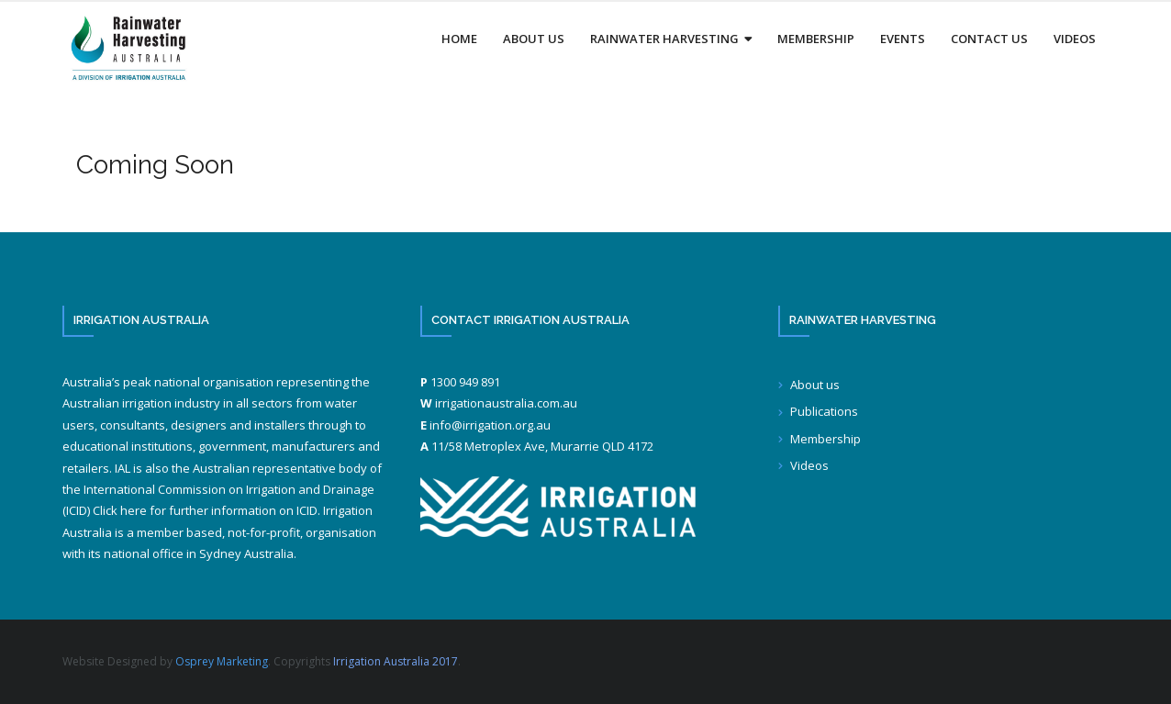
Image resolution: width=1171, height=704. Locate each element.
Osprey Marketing (221, 661)
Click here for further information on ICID (205, 510)
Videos (809, 465)
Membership (825, 438)
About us (815, 384)
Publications (824, 411)
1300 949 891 (465, 382)
